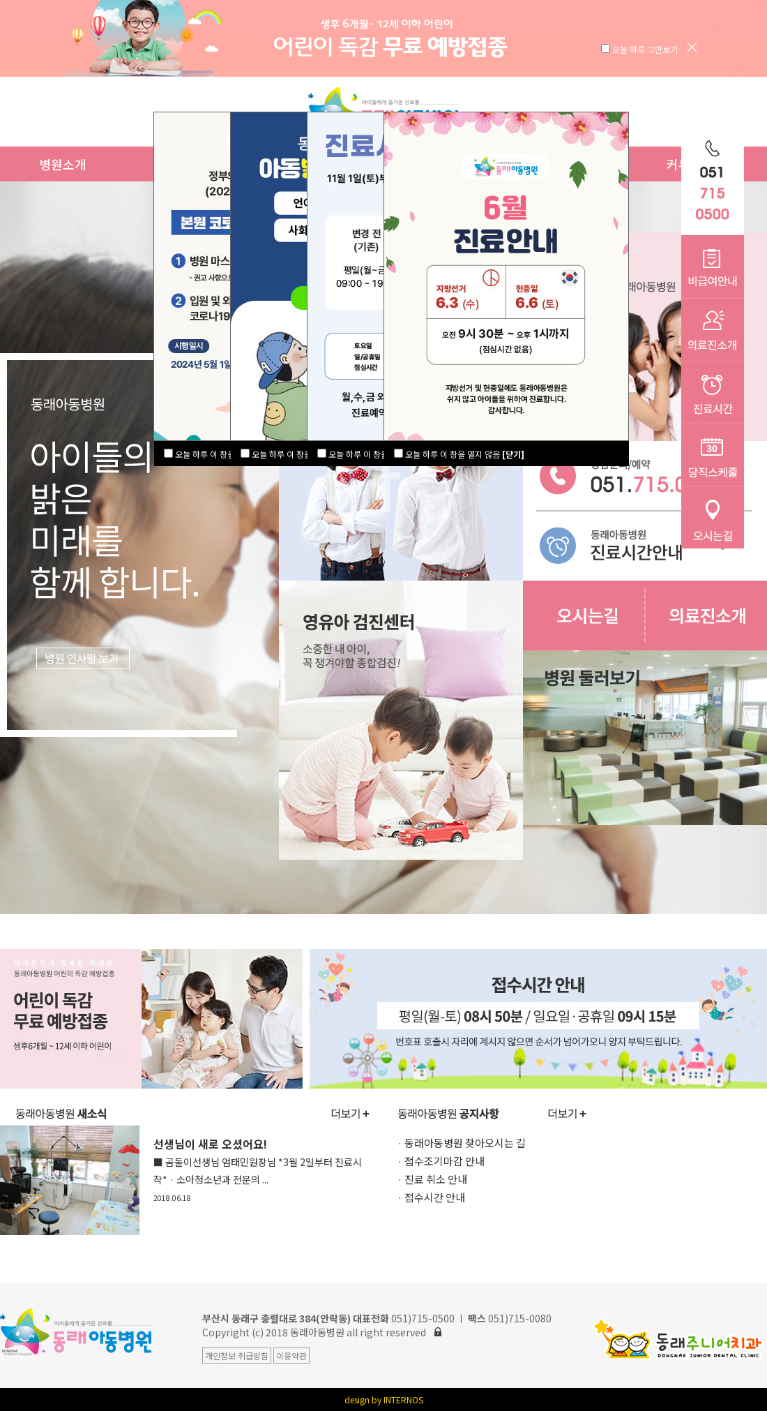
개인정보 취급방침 (236, 1355)
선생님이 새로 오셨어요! (257, 1169)
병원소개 (62, 164)
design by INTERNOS (383, 1399)
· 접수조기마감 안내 (441, 1161)
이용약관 (291, 1355)
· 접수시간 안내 (431, 1197)
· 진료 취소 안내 (432, 1179)
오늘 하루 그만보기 (646, 49)
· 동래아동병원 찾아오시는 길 (461, 1142)
